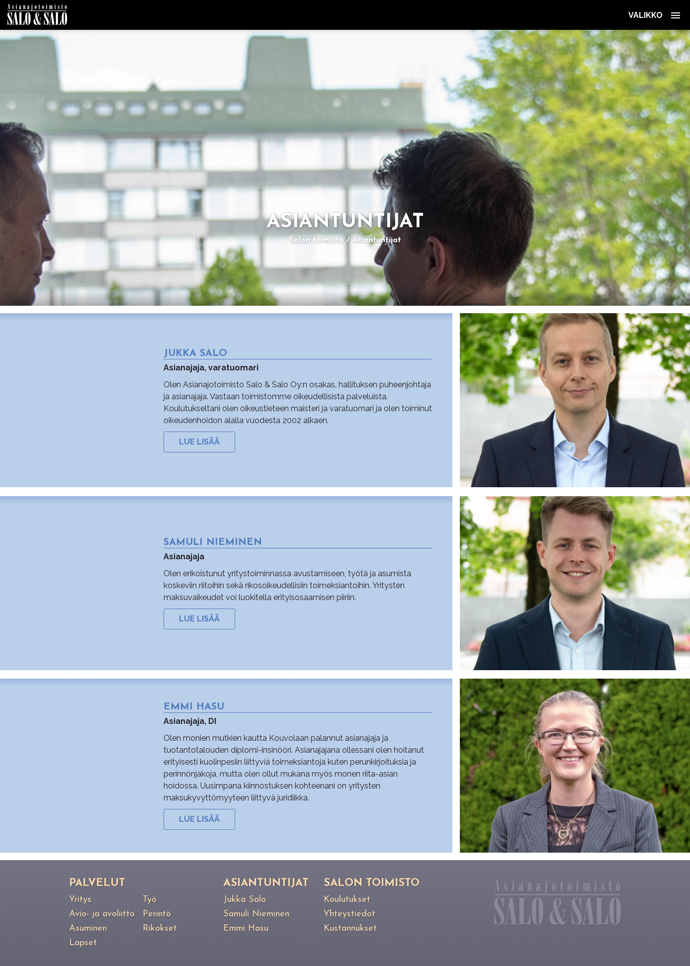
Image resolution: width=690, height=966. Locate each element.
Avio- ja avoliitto (102, 914)
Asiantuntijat (376, 240)
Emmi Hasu (245, 928)
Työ (150, 899)
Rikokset (160, 928)
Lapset (83, 943)
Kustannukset (350, 928)
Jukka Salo (244, 899)
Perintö (157, 914)
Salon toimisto (316, 240)
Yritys (80, 899)
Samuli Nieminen (256, 914)
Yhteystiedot (349, 914)
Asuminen (88, 928)
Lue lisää (199, 441)
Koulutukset (347, 899)
